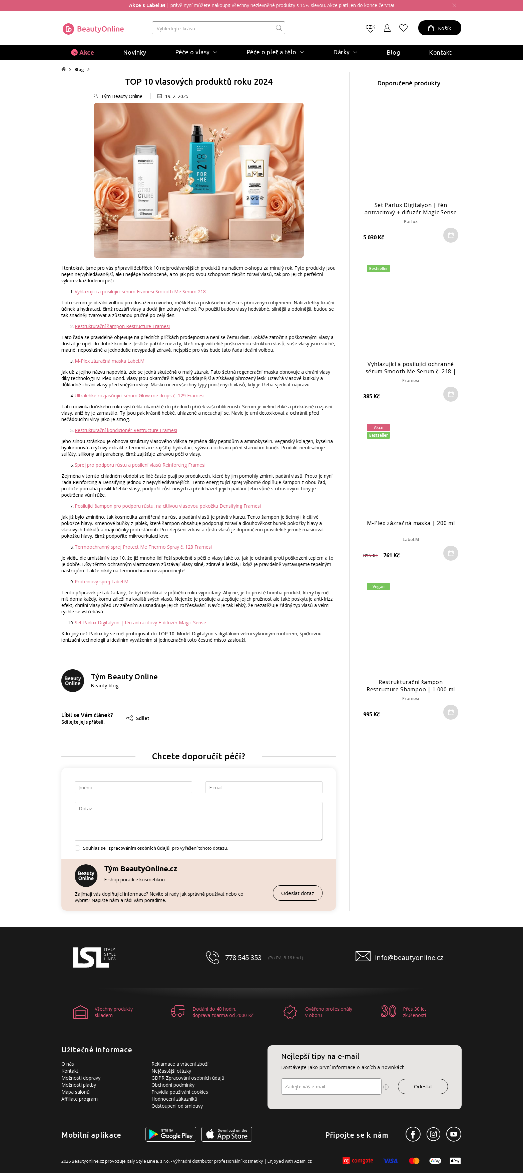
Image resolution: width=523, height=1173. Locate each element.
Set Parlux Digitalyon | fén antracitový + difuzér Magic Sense (140, 622)
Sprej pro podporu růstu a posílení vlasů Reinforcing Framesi (140, 465)
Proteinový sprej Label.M (101, 581)
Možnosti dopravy (80, 1078)
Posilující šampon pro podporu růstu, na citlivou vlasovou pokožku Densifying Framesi (168, 506)
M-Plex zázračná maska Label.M (109, 361)
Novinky (134, 52)
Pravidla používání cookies (179, 1092)
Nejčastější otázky (171, 1071)
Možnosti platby (78, 1085)
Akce (86, 52)
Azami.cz (303, 1161)
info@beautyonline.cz (409, 957)
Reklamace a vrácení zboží (179, 1064)
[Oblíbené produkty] (404, 28)
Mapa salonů (75, 1092)
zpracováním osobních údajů (138, 848)
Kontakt (440, 52)
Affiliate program (79, 1099)
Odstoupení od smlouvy (177, 1106)
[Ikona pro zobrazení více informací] (386, 1087)
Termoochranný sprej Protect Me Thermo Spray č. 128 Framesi (143, 547)
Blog (393, 52)
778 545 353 (243, 957)
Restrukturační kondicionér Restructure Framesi (126, 430)
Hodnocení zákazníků (174, 1099)
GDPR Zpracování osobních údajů (187, 1078)
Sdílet (137, 718)
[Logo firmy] (93, 29)
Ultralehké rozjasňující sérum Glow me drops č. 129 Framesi (139, 395)
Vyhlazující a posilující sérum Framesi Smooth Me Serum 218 (140, 291)
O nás (67, 1064)
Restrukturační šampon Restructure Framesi (122, 326)
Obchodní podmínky (172, 1085)
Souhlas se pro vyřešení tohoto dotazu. (155, 848)
